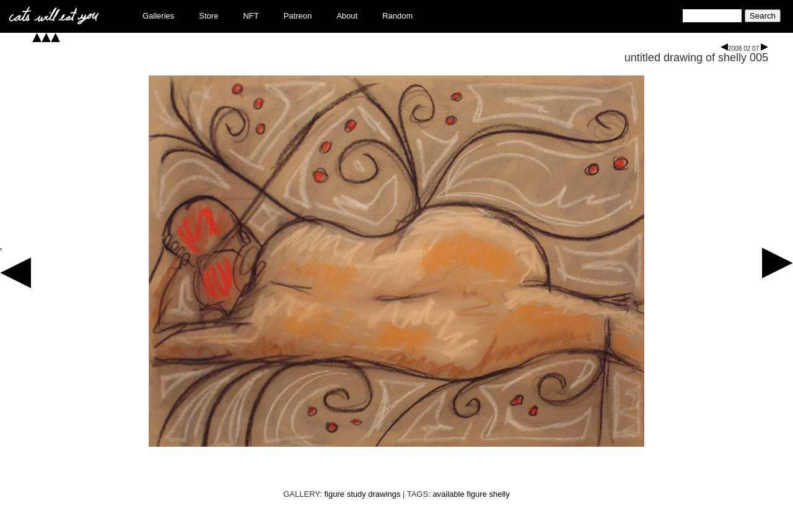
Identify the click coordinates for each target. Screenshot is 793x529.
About (346, 15)
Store (208, 15)
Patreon (298, 15)
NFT (250, 15)
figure (477, 494)
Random (397, 15)
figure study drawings (363, 494)
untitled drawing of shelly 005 (696, 57)
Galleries (158, 15)
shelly (499, 494)
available (448, 494)
